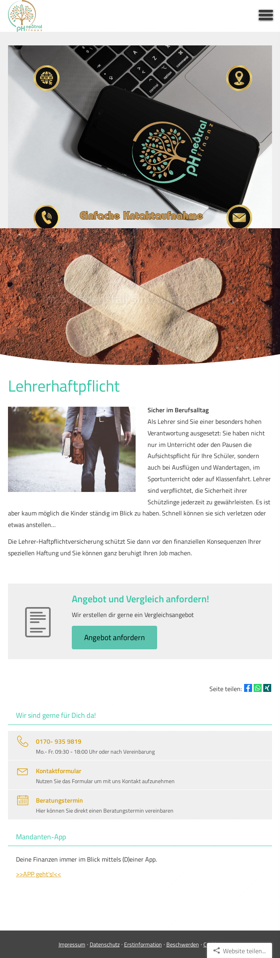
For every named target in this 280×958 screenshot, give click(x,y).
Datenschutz (105, 944)
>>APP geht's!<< (38, 874)
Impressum (72, 944)
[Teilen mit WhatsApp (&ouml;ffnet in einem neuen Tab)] (258, 688)
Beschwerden (182, 944)
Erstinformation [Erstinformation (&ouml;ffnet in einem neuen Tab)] (143, 944)
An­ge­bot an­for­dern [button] (114, 637)
